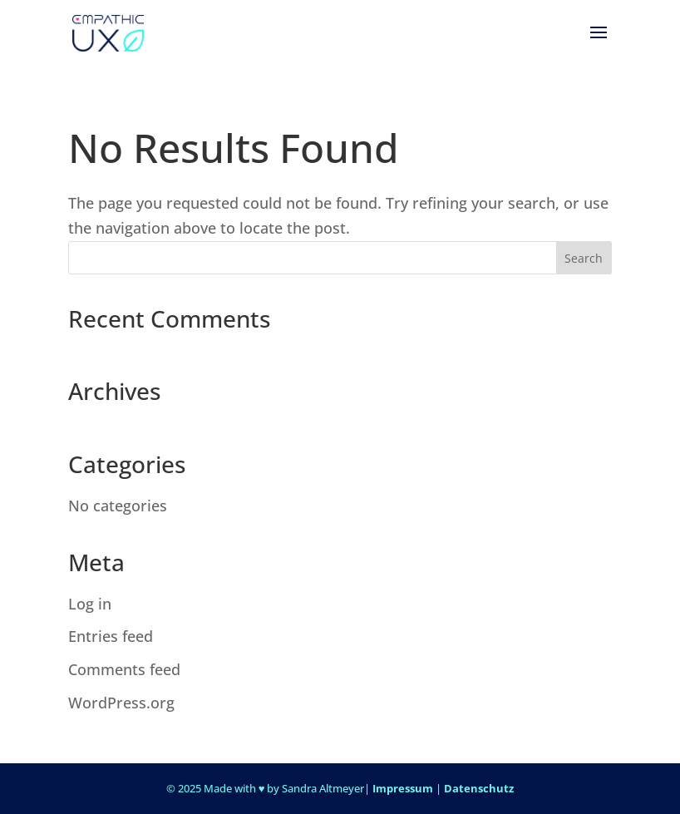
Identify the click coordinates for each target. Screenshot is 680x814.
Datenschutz (479, 788)
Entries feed (110, 636)
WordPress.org (121, 703)
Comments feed (124, 669)
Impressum (402, 788)
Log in (89, 604)
